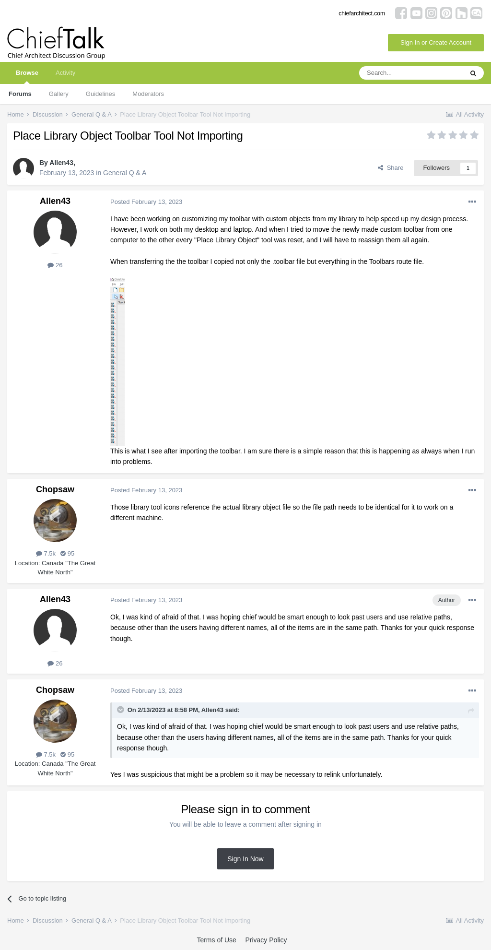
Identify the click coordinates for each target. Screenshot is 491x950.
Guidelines (100, 93)
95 (67, 553)
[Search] (411, 73)
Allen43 (61, 162)
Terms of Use (216, 940)
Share (390, 167)
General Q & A (124, 173)
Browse (27, 76)
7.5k (46, 553)
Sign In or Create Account (435, 42)
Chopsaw (55, 489)
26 (54, 265)
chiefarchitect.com (362, 13)
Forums (20, 93)
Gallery (59, 93)
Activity (65, 72)
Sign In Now (245, 859)
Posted (146, 201)
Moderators (148, 93)
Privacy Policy (266, 940)
